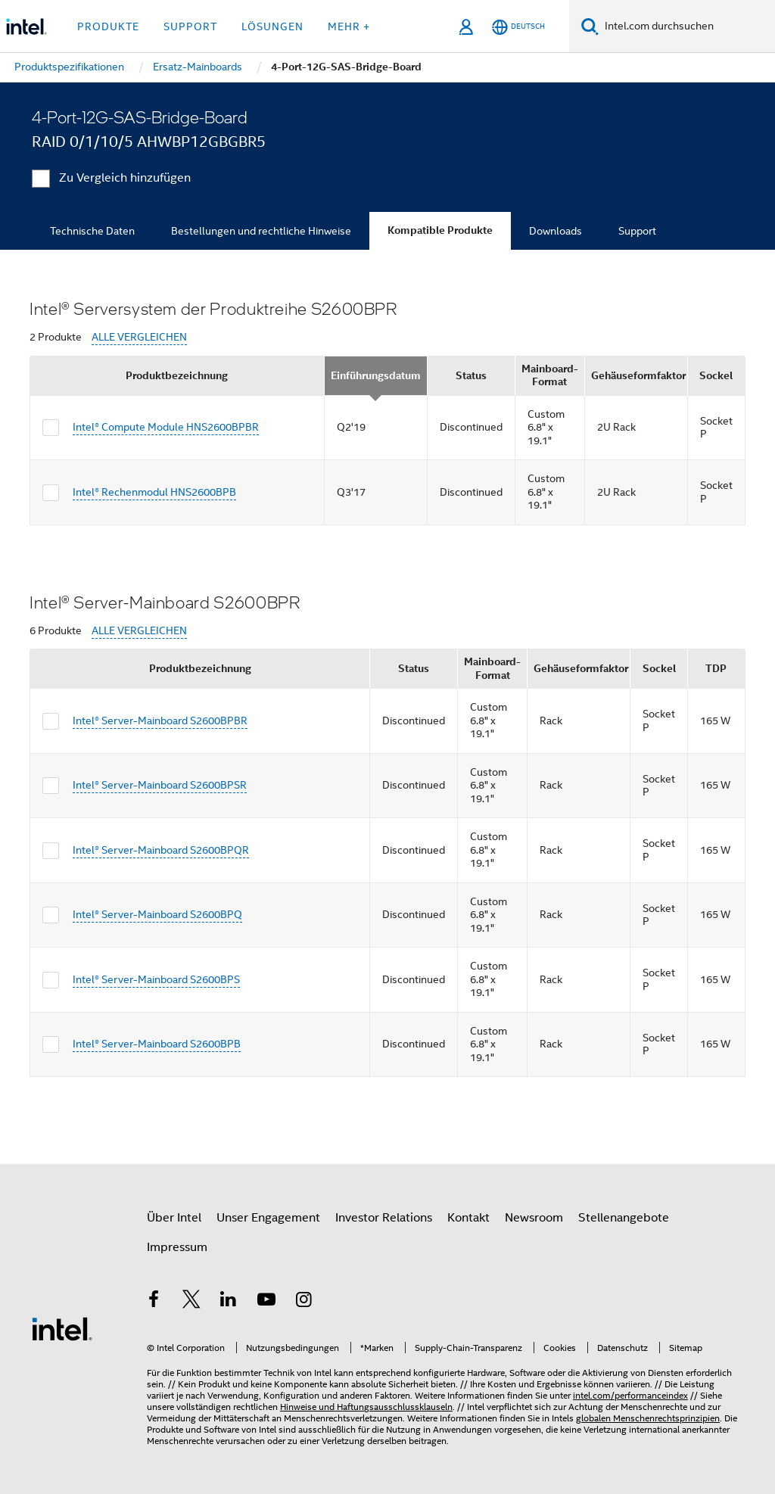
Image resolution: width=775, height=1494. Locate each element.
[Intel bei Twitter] (191, 1301)
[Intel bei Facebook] (154, 1301)
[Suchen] (590, 26)
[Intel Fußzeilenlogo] (62, 1328)
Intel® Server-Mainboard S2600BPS (156, 979)
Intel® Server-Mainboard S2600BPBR (160, 720)
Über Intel (174, 1217)
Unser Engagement (268, 1217)
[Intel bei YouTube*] (266, 1301)
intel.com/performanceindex (630, 1395)
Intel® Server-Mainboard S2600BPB (157, 1043)
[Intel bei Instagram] (303, 1301)
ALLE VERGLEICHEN (139, 337)
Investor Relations (383, 1217)
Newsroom (534, 1217)
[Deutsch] (518, 27)
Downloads (555, 231)
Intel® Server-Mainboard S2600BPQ (157, 914)
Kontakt (468, 1217)
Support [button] (190, 26)
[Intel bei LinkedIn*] (228, 1301)
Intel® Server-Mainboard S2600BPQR (161, 850)
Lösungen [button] (272, 26)
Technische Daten (92, 231)
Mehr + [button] (349, 26)
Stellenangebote (623, 1217)
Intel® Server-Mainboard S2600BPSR (160, 785)
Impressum (177, 1247)
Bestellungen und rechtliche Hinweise (261, 231)
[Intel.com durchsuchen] (687, 26)
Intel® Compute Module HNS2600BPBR (166, 427)
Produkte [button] (108, 26)
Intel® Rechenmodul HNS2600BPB (154, 492)
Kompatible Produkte (440, 230)
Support (637, 231)
